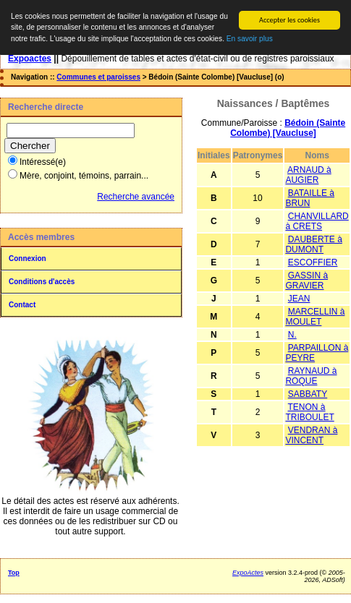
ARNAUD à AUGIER (308, 175)
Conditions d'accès (42, 282)
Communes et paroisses (98, 77)
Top (14, 572)
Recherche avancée (135, 197)
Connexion (27, 258)
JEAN (299, 299)
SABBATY (307, 394)
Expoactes (29, 59)
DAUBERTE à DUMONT (313, 244)
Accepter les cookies (289, 20)
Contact (22, 305)
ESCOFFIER (313, 262)
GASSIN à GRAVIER (306, 280)
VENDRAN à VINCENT (311, 435)
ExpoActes (247, 572)
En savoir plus (250, 39)
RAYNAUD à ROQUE (311, 376)
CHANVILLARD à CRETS (316, 221)
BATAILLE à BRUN (309, 198)
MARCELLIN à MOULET (314, 317)
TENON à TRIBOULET (309, 412)
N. (292, 335)
